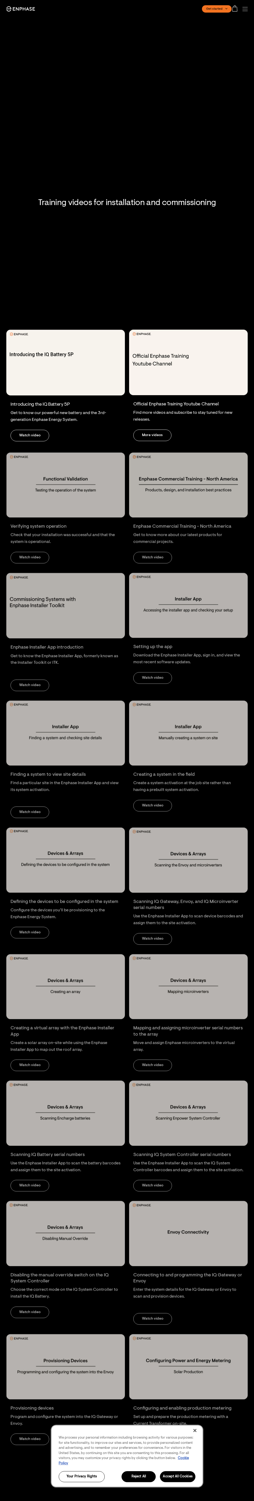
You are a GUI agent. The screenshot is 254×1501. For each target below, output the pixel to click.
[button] (246, 9)
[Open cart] (236, 9)
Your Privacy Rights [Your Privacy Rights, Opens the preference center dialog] (82, 1476)
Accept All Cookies (177, 1476)
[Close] (195, 1430)
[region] (127, 1456)
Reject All (138, 1476)
